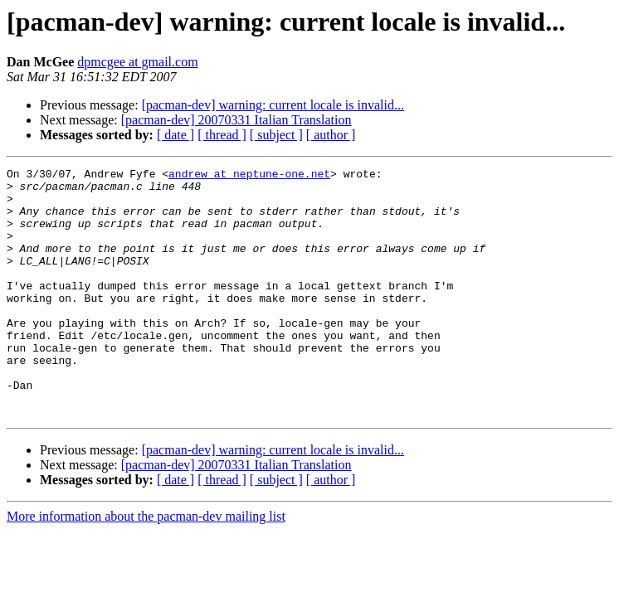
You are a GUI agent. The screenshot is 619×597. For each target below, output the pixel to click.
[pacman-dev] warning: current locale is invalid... (273, 105)
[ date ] (175, 135)
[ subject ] (276, 135)
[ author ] (331, 135)
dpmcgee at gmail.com (137, 62)
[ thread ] (221, 135)
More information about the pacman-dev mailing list (146, 566)
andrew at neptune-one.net (249, 175)
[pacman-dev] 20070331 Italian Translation (236, 120)
